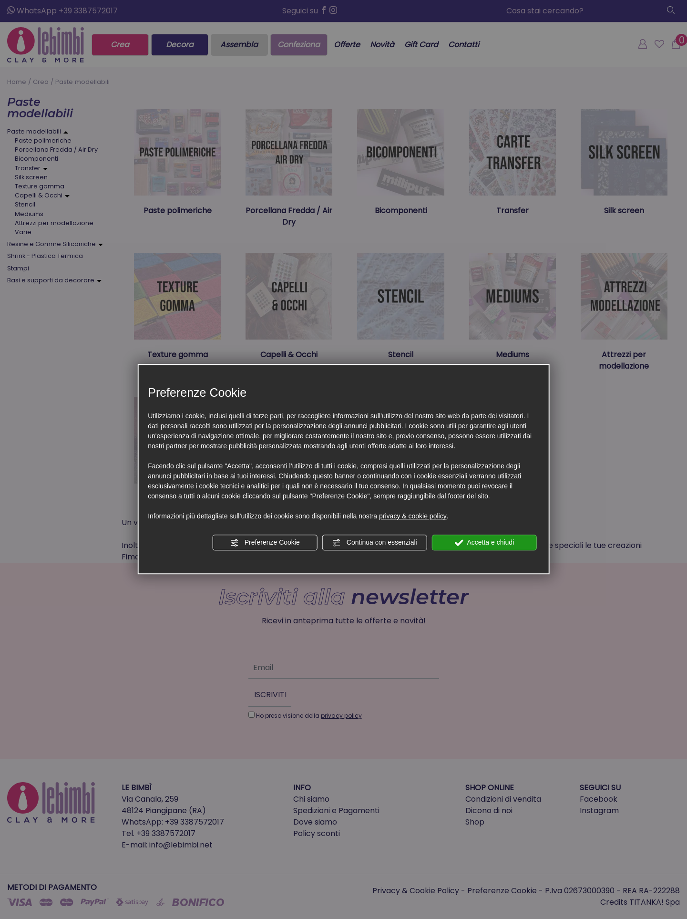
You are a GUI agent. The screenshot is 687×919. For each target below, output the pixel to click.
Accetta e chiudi (484, 542)
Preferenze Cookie (265, 542)
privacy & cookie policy (413, 516)
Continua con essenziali (374, 542)
